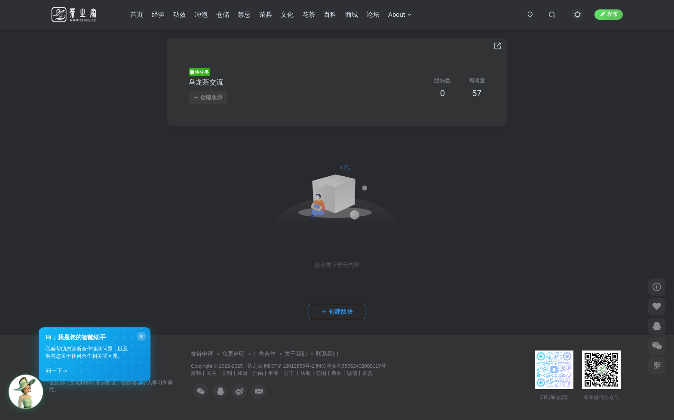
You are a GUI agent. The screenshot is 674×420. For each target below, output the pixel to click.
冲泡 (201, 14)
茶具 (265, 14)
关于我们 (296, 354)
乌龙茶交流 (206, 82)
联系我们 (327, 354)
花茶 (308, 14)
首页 (136, 14)
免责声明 (233, 354)
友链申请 (202, 354)
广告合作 (264, 354)
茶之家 (255, 366)
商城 (351, 14)
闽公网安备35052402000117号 (351, 366)
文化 (287, 14)
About (400, 14)
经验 (158, 14)
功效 (179, 14)
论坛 (373, 14)
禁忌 (244, 14)
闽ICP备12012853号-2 (289, 366)
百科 (330, 14)
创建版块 (208, 97)
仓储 (222, 14)
